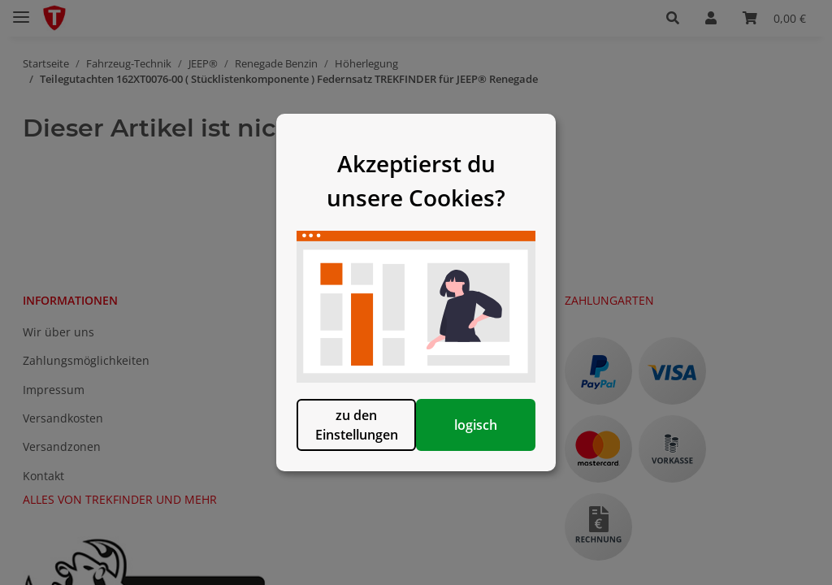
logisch (499, 454)
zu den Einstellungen (332, 454)
